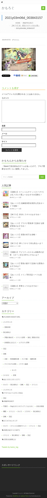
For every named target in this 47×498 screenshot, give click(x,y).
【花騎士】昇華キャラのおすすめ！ (24, 286)
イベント (35, 384)
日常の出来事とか (10, 439)
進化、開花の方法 (33, 337)
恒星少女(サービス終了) (12, 430)
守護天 (5, 406)
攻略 (4, 354)
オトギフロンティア (10, 421)
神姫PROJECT (28, 23)
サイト (4, 142)
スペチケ (6, 375)
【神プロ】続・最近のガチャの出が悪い (25, 25)
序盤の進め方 (9, 337)
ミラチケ (27, 411)
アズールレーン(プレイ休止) (13, 393)
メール (4, 134)
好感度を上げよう (10, 342)
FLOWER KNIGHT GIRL (12, 317)
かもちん (16, 40)
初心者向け (7, 332)
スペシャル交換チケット (18, 426)
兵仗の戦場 (40, 406)
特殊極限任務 (14, 359)
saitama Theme (25, 496)
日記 (4, 349)
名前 (3, 126)
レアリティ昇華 (24, 342)
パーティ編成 (23, 364)
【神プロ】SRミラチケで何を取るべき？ (26, 243)
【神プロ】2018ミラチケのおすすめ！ (25, 214)
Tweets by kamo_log (10, 447)
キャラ (14, 370)
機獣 (4, 411)
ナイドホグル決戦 (10, 364)
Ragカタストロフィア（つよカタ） (22, 406)
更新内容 (7, 327)
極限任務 (33, 359)
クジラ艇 (25, 359)
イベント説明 (20, 337)
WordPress (16, 496)
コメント (5, 98)
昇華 (14, 375)
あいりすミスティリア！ (12, 379)
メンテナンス (7, 322)
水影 (6, 359)
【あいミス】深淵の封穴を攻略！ (23, 235)
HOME (17, 23)
